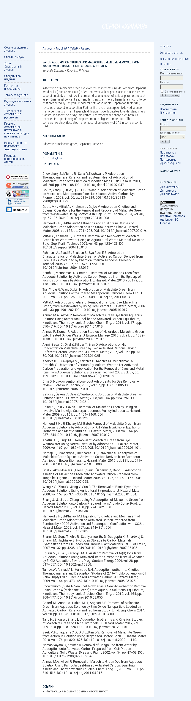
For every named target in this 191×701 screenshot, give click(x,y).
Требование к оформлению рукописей (13, 114)
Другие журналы (170, 163)
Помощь (165, 64)
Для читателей (169, 187)
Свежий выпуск (14, 57)
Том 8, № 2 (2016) (67, 49)
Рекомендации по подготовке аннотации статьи (15, 146)
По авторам (167, 156)
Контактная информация (12, 87)
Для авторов (168, 190)
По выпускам (168, 152)
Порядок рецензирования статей (14, 159)
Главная (47, 49)
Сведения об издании (12, 77)
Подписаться (168, 113)
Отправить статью (171, 52)
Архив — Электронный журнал (13, 66)
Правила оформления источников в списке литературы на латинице (16, 130)
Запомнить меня (175, 91)
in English (165, 46)
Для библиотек (169, 194)
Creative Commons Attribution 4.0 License (172, 219)
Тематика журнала (16, 95)
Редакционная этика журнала (17, 102)
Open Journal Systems (174, 59)
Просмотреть (168, 109)
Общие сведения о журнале (16, 49)
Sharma (85, 49)
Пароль (164, 82)
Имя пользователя (171, 73)
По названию (168, 159)
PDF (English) (55, 158)
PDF (44, 158)
